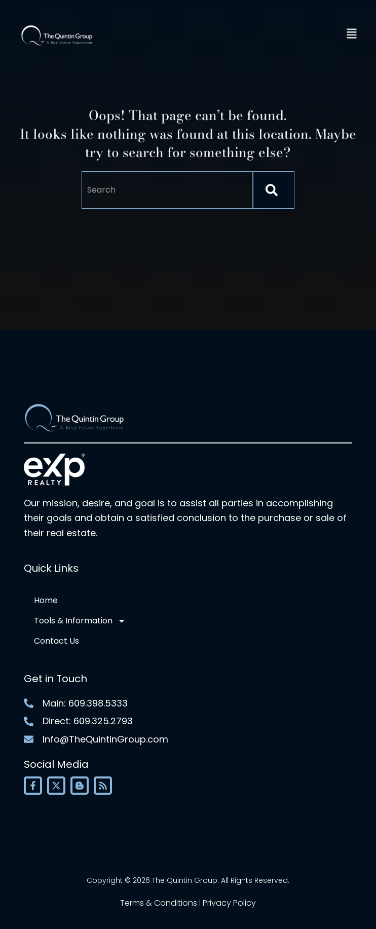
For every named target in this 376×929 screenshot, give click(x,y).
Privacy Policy (229, 903)
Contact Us (56, 641)
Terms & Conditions (158, 903)
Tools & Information (80, 621)
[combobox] (167, 190)
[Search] (273, 190)
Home (46, 600)
